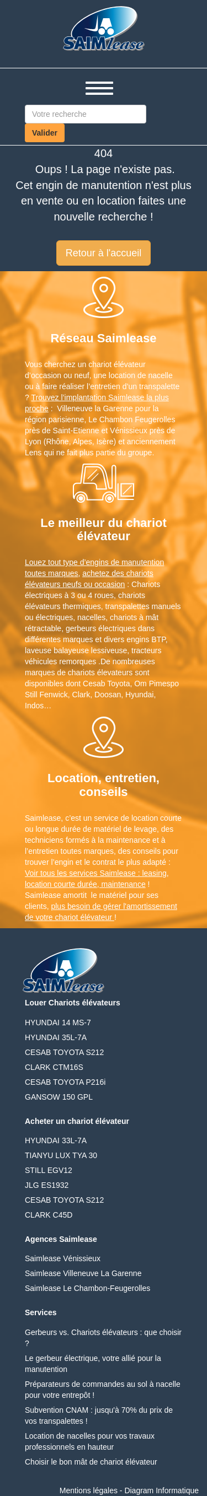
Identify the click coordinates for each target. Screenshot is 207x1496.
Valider (44, 132)
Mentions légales (89, 1490)
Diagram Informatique (161, 1490)
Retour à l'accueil (104, 253)
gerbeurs (81, 628)
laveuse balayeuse (57, 650)
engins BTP (146, 639)
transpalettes (127, 606)
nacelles (91, 617)
